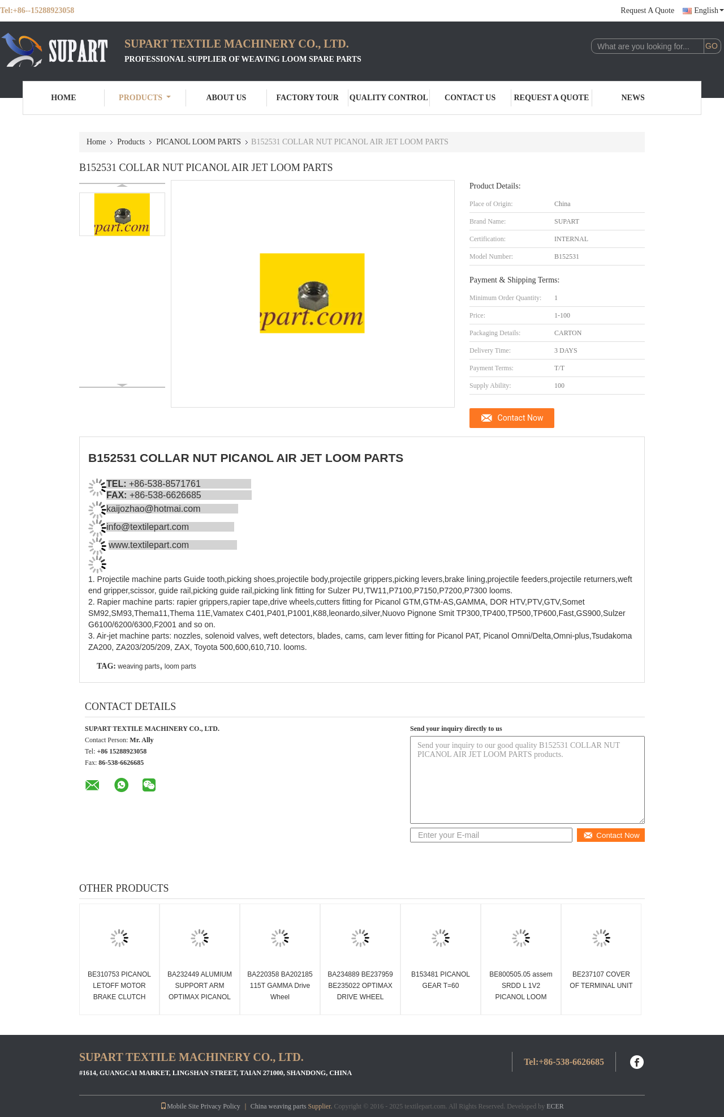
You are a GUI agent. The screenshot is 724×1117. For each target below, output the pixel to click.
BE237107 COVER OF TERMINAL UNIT (601, 980)
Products (145, 97)
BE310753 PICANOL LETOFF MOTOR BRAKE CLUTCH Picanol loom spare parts (119, 997)
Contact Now (521, 417)
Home (63, 97)
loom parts (180, 666)
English (709, 10)
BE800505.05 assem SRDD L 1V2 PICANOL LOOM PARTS (520, 991)
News (633, 97)
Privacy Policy (220, 1106)
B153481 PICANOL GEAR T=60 (440, 980)
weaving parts (139, 666)
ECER (555, 1106)
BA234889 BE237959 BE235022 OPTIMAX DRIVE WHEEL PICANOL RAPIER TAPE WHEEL (360, 997)
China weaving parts (279, 1106)
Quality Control (389, 97)
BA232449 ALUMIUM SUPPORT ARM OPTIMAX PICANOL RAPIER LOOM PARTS (199, 997)
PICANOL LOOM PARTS (198, 142)
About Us (226, 97)
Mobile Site (179, 1106)
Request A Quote (647, 10)
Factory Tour (307, 97)
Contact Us (470, 97)
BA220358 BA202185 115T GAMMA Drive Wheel (279, 985)
